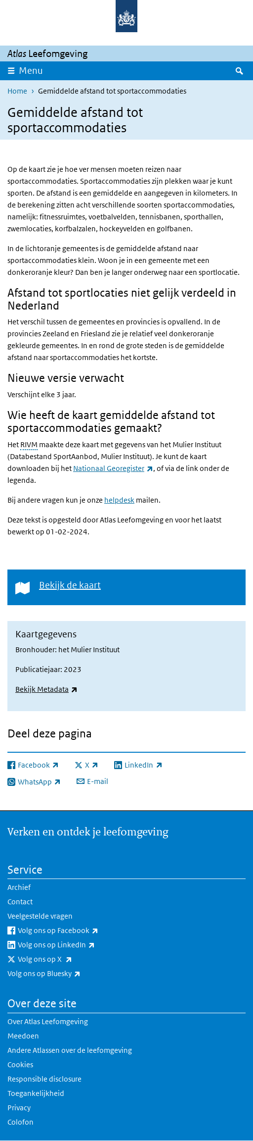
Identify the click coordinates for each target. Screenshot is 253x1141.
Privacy (19, 1107)
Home (17, 91)
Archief (19, 887)
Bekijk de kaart (70, 585)
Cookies (20, 1064)
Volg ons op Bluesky (65, 974)
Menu (31, 70)
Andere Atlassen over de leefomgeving (69, 1050)
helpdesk (119, 500)
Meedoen (23, 1035)
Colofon (20, 1122)
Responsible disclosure (44, 1079)
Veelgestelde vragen (40, 916)
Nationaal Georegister (113, 468)
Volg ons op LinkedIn (78, 945)
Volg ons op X (67, 959)
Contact (20, 901)
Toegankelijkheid (35, 1093)
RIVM (29, 444)
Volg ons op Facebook (80, 930)
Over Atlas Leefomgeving (47, 1021)
